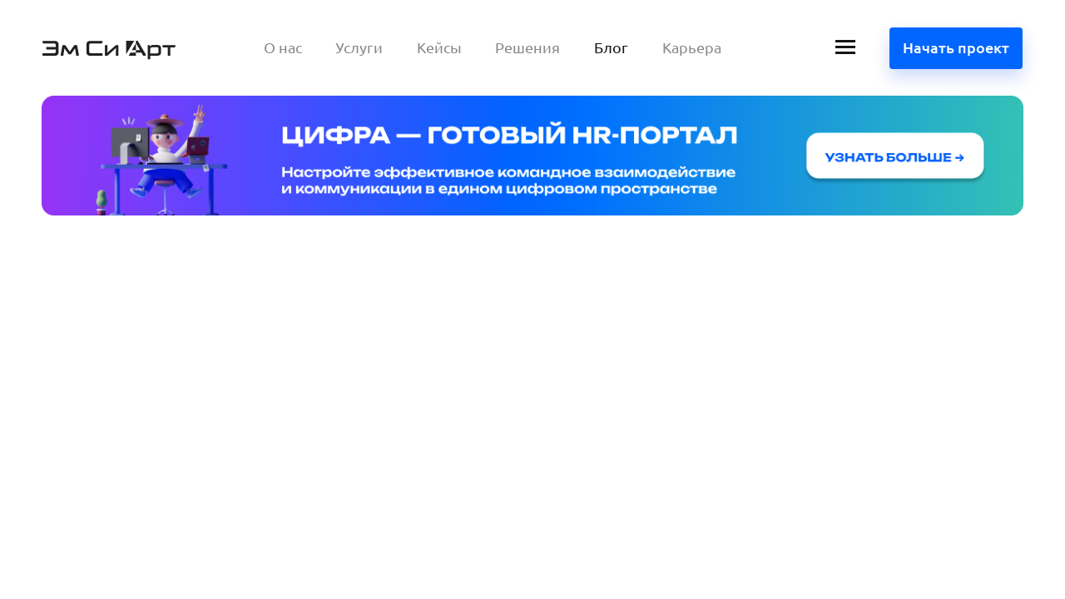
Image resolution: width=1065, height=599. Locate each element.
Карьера (691, 47)
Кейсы (439, 47)
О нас (283, 47)
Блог (611, 47)
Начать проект (956, 47)
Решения (527, 47)
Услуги (359, 47)
